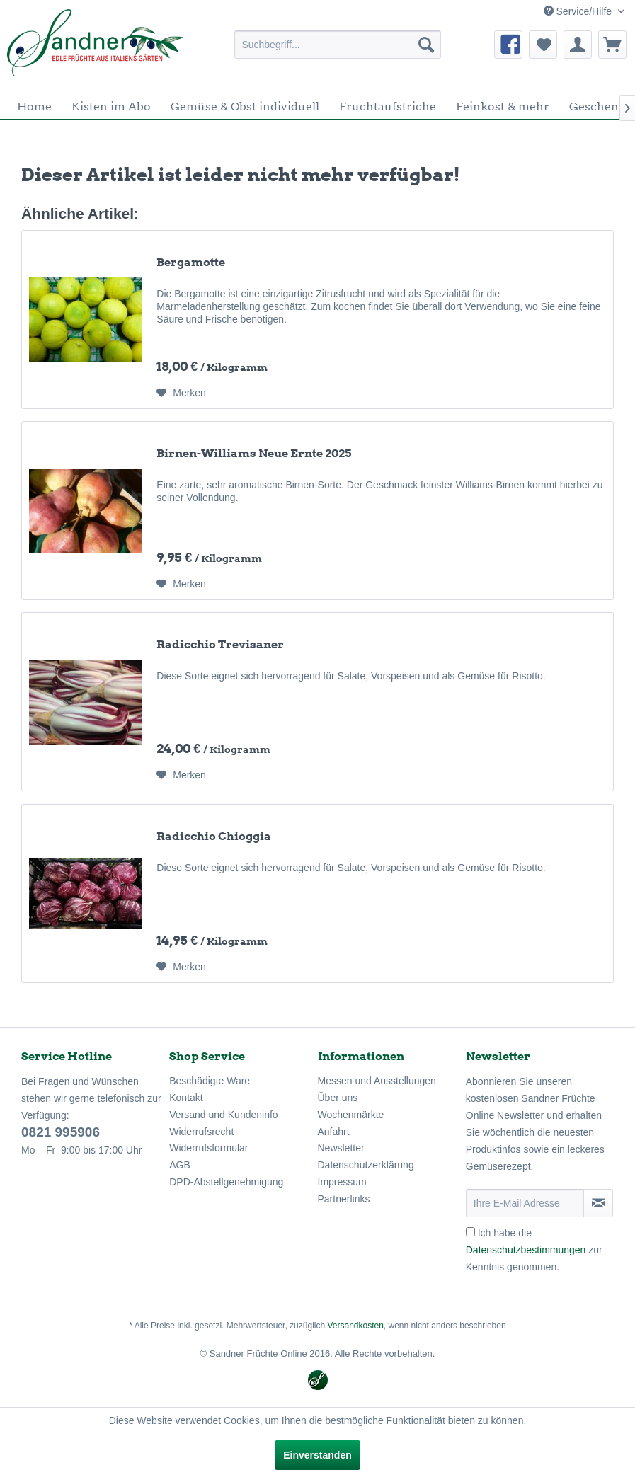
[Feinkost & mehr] (502, 106)
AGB (179, 1165)
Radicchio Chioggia (213, 836)
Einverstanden (317, 1455)
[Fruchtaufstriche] (387, 106)
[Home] (34, 106)
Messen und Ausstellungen (377, 1080)
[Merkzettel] (543, 44)
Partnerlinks (344, 1199)
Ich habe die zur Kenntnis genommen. (534, 1249)
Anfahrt (334, 1131)
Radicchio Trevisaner (220, 644)
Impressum (342, 1182)
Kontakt (185, 1097)
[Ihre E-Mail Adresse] (525, 1203)
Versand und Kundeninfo (223, 1114)
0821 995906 (60, 1132)
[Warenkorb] (612, 44)
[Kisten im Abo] (111, 106)
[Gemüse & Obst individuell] (245, 106)
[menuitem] (337, 44)
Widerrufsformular (208, 1148)
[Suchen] (426, 44)
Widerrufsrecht (201, 1131)
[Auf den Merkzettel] (181, 392)
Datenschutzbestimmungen (526, 1249)
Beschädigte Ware (209, 1080)
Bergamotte (190, 262)
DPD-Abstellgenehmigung (226, 1182)
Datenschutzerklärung (366, 1165)
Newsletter (341, 1148)
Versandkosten (355, 1326)
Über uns (338, 1097)
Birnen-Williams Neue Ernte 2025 (253, 453)
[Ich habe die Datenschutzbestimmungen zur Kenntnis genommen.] (470, 1231)
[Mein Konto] (578, 44)
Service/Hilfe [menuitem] (579, 11)
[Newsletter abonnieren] (598, 1203)
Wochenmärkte (351, 1114)
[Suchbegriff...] (337, 44)
